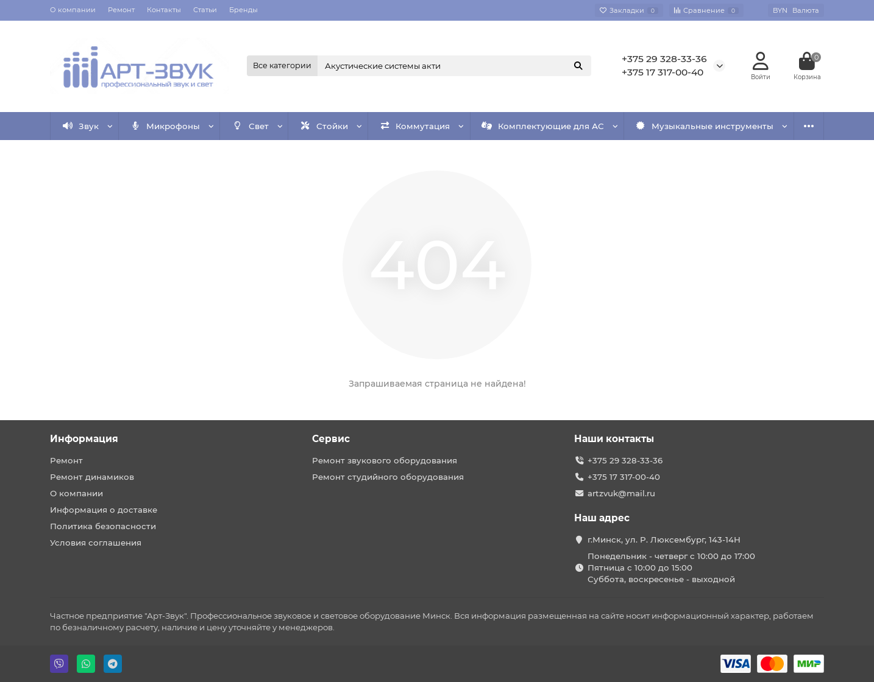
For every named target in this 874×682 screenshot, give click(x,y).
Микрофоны (165, 126)
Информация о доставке (103, 510)
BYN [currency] (796, 10)
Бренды (243, 9)
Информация (84, 439)
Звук (81, 126)
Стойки (324, 126)
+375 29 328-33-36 (664, 59)
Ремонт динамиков (92, 477)
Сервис (331, 439)
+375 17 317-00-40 (662, 72)
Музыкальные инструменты (705, 126)
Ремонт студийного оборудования (388, 477)
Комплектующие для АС (542, 126)
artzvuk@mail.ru (621, 493)
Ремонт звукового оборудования (384, 460)
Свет (250, 126)
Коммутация (415, 126)
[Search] (455, 65)
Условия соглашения (95, 542)
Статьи (205, 9)
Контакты (164, 9)
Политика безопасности (103, 526)
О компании (73, 9)
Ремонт (121, 9)
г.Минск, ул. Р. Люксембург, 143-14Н (664, 539)
